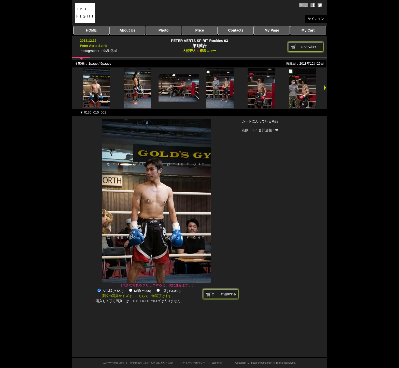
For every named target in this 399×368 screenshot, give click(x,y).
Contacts (236, 30)
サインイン (316, 19)
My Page (272, 30)
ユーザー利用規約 (113, 362)
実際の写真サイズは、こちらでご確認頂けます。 (138, 296)
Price (199, 30)
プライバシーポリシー (192, 362)
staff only (217, 362)
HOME (91, 30)
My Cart (308, 30)
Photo (164, 30)
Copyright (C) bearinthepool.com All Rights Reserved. (265, 362)
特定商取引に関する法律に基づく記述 (151, 362)
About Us (127, 30)
